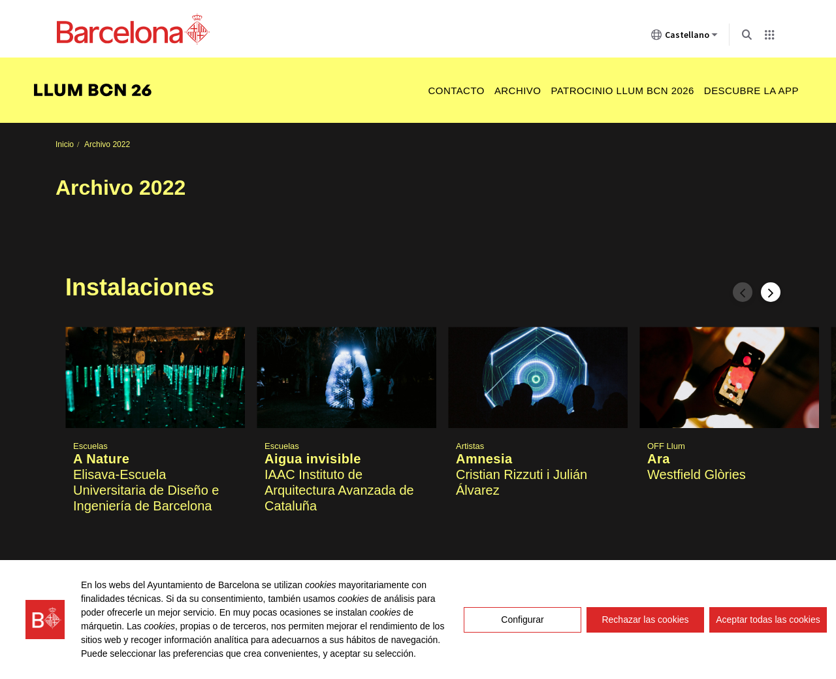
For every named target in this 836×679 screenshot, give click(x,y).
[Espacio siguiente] (770, 292)
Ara (658, 459)
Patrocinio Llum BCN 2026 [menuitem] (622, 90)
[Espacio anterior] (742, 292)
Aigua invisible (313, 459)
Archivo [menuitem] (517, 90)
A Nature (101, 459)
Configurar (522, 619)
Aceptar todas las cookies (768, 619)
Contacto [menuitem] (456, 90)
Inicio (65, 144)
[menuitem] (99, 90)
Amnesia (484, 459)
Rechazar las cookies (645, 619)
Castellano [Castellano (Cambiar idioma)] (684, 37)
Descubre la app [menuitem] (751, 90)
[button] (155, 444)
